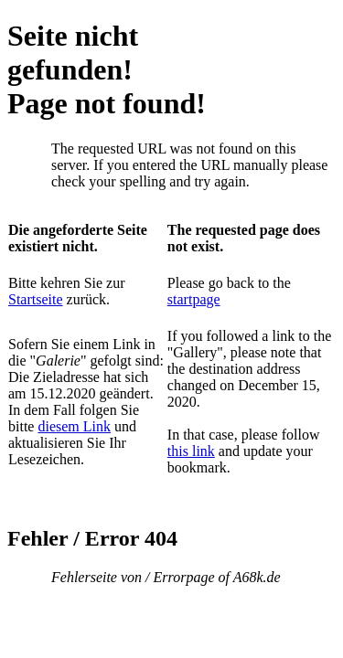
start (180, 299)
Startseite (35, 299)
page (206, 299)
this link (191, 451)
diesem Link (74, 426)
